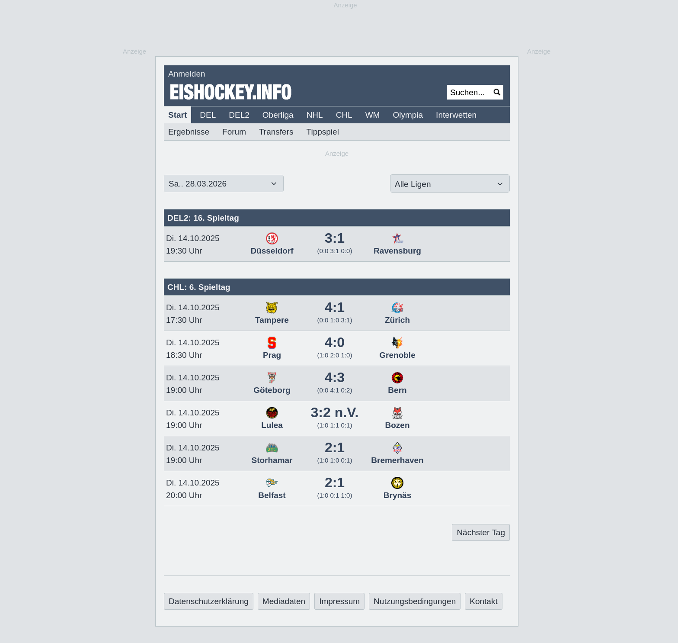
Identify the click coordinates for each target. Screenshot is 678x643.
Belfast (271, 491)
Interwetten (456, 114)
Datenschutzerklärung (209, 601)
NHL (315, 114)
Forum (234, 131)
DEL (208, 114)
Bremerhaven (397, 456)
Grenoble (397, 350)
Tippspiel (323, 131)
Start (177, 114)
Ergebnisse (188, 131)
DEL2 (239, 114)
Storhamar (271, 456)
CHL (344, 114)
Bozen (397, 421)
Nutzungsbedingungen (415, 601)
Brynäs (397, 491)
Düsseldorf (271, 246)
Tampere (272, 315)
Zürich (397, 315)
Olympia (408, 114)
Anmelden (186, 73)
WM (372, 114)
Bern (397, 385)
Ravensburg (397, 246)
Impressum (339, 601)
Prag (272, 350)
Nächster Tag (481, 532)
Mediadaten (283, 601)
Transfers (276, 131)
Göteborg (272, 385)
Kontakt (483, 601)
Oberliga (278, 114)
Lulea (272, 421)
